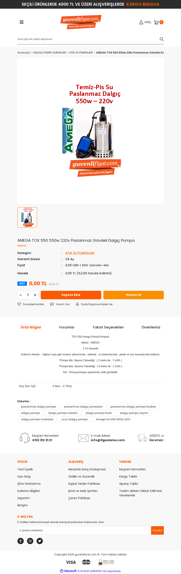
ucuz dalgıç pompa (75, 419)
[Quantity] (28, 295)
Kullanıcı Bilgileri (28, 491)
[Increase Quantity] (35, 295)
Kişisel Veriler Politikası (84, 484)
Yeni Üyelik (25, 469)
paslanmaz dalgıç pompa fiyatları (133, 406)
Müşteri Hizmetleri (132, 469)
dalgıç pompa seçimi (134, 413)
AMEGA (21, 245)
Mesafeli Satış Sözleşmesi (87, 469)
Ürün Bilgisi (31, 327)
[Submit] (157, 530)
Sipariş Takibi (128, 484)
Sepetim (23, 498)
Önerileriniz (151, 327)
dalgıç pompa (30, 413)
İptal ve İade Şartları (82, 491)
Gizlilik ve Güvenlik (81, 476)
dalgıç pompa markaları (37, 419)
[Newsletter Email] (90, 530)
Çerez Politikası (79, 498)
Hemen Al (133, 295)
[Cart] (159, 22)
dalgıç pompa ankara (62, 413)
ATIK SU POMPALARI (79, 253)
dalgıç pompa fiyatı (99, 413)
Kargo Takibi (128, 476)
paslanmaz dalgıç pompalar (83, 406)
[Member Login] (145, 22)
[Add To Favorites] (30, 304)
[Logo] (81, 22)
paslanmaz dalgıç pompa (38, 406)
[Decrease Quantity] (21, 295)
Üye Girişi (24, 476)
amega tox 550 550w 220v (113, 419)
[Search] (90, 39)
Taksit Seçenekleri (108, 327)
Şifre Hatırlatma (29, 484)
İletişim (22, 505)
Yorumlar (66, 327)
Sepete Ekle (70, 295)
